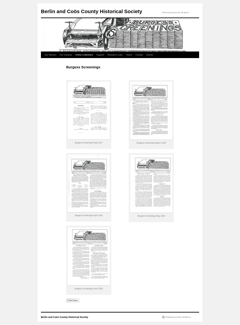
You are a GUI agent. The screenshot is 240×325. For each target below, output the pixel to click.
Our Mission (50, 55)
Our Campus (66, 55)
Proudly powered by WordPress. (178, 317)
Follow (72, 300)
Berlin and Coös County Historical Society (91, 11)
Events (149, 55)
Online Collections (84, 55)
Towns (129, 55)
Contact (139, 55)
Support (100, 55)
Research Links (115, 55)
